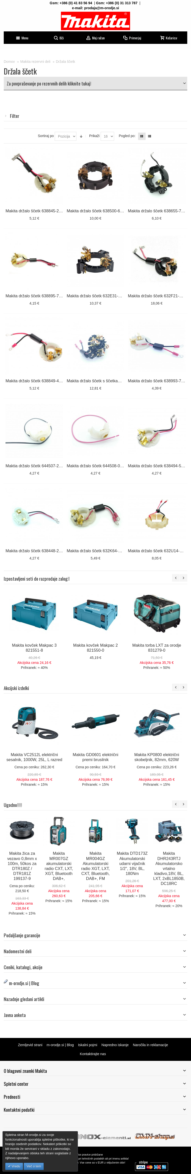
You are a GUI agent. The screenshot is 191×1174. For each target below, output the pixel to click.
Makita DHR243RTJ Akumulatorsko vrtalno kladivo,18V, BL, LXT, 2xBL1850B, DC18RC (169, 868)
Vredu (15, 1166)
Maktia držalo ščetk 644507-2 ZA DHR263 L (45, 466)
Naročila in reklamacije (150, 1045)
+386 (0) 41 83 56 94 (76, 3)
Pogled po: (127, 136)
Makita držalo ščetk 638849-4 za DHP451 (43, 381)
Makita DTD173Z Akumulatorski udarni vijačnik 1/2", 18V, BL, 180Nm (132, 863)
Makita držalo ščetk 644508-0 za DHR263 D (106, 466)
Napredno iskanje (115, 1045)
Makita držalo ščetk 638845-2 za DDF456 (42, 211)
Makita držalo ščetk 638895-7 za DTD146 (42, 296)
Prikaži (94, 136)
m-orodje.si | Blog (60, 1045)
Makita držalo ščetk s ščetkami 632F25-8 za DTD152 (114, 381)
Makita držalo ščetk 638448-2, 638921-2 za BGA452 (52, 550)
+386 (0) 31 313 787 (122, 3)
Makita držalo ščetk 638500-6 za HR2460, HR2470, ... (115, 211)
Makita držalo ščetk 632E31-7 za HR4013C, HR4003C (116, 296)
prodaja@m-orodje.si (101, 8)
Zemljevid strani (30, 1045)
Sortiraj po (46, 136)
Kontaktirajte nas (93, 1054)
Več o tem (33, 1166)
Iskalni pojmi (87, 1045)
